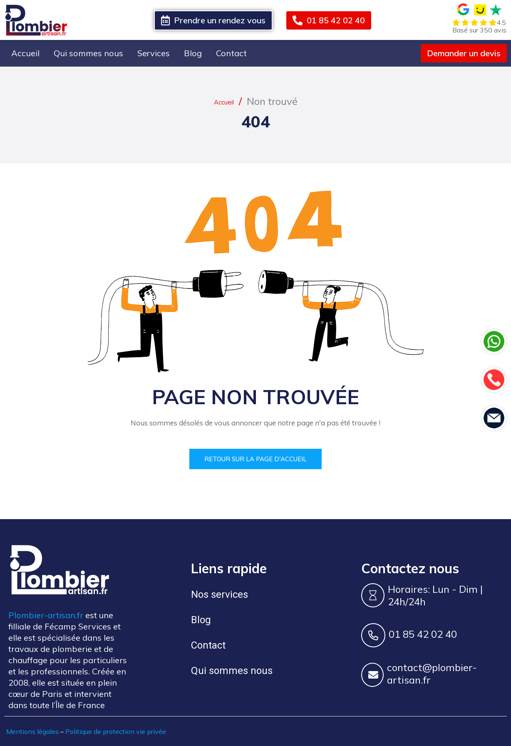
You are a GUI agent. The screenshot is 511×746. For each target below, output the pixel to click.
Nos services (219, 594)
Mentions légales (32, 731)
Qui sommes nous (88, 53)
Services (153, 53)
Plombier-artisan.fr (45, 614)
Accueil (25, 53)
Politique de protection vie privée (115, 731)
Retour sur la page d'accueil (255, 459)
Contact (231, 53)
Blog (193, 53)
